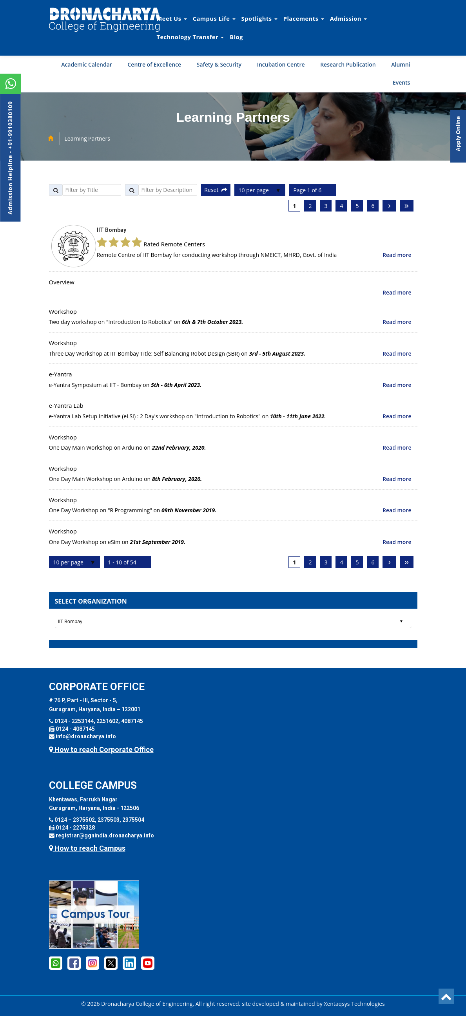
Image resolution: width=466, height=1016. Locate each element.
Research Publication (348, 64)
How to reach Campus (87, 848)
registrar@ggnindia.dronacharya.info (105, 835)
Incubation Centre (281, 64)
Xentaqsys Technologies (354, 1003)
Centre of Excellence (154, 64)
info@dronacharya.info (86, 736)
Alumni (400, 64)
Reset (215, 189)
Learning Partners (87, 138)
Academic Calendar (86, 64)
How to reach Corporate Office (101, 749)
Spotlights (259, 18)
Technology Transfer (190, 37)
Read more (397, 255)
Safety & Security (219, 64)
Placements (303, 18)
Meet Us (172, 18)
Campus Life (214, 18)
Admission (348, 18)
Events (401, 82)
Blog (236, 37)
